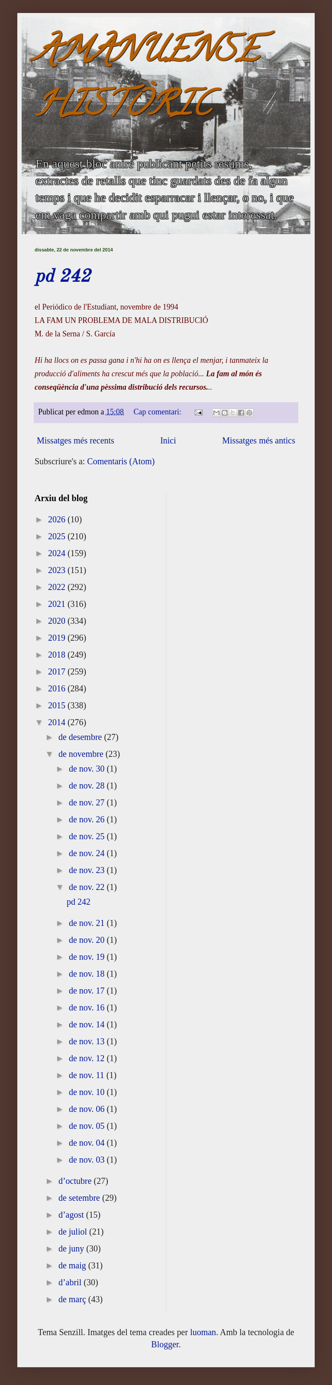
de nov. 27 (88, 802)
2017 (58, 671)
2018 (58, 654)
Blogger (164, 1344)
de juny (72, 1248)
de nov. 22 (88, 887)
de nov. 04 (88, 1142)
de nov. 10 (88, 1092)
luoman (203, 1332)
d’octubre (76, 1181)
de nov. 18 (88, 973)
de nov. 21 (88, 923)
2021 (58, 604)
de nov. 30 (88, 768)
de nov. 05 (88, 1126)
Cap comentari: (159, 411)
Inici (168, 440)
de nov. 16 (88, 1007)
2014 (58, 722)
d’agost (72, 1214)
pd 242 (62, 277)
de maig (73, 1265)
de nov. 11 (87, 1075)
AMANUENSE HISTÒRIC (147, 81)
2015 (58, 705)
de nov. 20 (88, 940)
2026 (58, 519)
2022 (58, 587)
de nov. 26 (88, 819)
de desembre (81, 737)
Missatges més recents (75, 440)
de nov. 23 (88, 870)
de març (73, 1299)
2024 (58, 553)
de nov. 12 (88, 1058)
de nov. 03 (88, 1159)
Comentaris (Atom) (121, 461)
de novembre (82, 754)
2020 (58, 621)
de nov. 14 (88, 1024)
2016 (58, 688)
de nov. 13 (88, 1041)
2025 (58, 536)
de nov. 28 (88, 785)
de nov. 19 (88, 956)
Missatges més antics (258, 440)
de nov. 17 (88, 990)
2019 (58, 637)
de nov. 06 (88, 1109)
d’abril (71, 1282)
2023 (58, 570)
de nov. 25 (88, 836)
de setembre (80, 1198)
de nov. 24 (88, 853)
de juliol (73, 1231)
